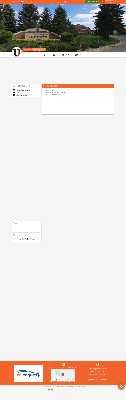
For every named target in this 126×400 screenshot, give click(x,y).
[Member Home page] (15, 2)
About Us (77, 386)
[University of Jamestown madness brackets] (39, 49)
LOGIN (102, 2)
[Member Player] (65, 1)
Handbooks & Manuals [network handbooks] (98, 374)
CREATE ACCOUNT (92, 2)
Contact (83, 386)
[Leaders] (79, 54)
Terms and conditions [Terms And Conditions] (45, 386)
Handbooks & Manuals (21, 90)
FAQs (16, 92)
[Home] (47, 54)
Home (48, 55)
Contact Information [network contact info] (98, 371)
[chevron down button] (41, 2)
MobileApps (109, 2)
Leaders (80, 55)
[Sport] (56, 54)
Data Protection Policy (67, 386)
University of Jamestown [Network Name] (29, 2)
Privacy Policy (56, 386)
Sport (57, 55)
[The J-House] (63, 374)
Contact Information (20, 95)
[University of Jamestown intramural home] (27, 49)
